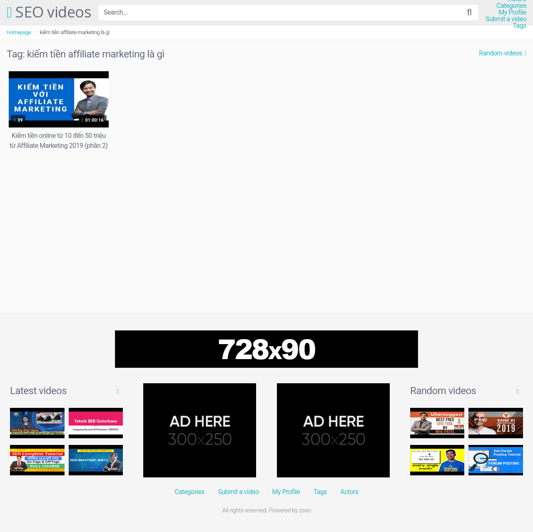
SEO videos (49, 12)
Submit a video (506, 19)
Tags (519, 25)
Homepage (19, 32)
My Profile (512, 12)
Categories (511, 5)
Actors (349, 492)
